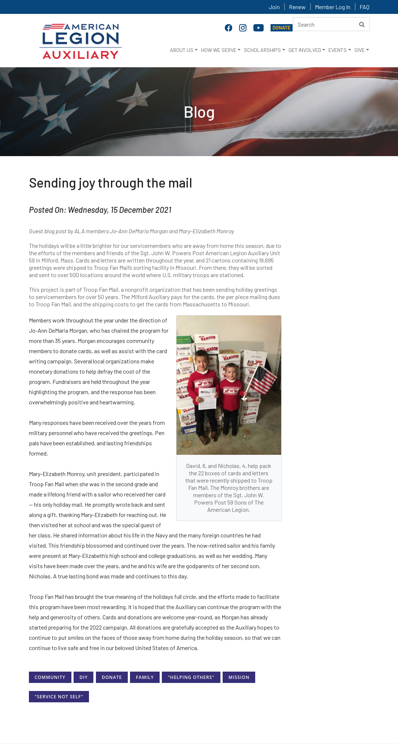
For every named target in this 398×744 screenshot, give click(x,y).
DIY (83, 677)
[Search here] (331, 24)
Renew (297, 6)
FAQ (364, 6)
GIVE (359, 50)
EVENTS (337, 50)
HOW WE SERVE (219, 50)
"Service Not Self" (59, 697)
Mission (238, 677)
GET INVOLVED (305, 50)
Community (50, 677)
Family (145, 677)
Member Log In (332, 6)
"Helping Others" (191, 677)
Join (274, 6)
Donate (112, 677)
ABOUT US (181, 50)
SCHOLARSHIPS (262, 50)
